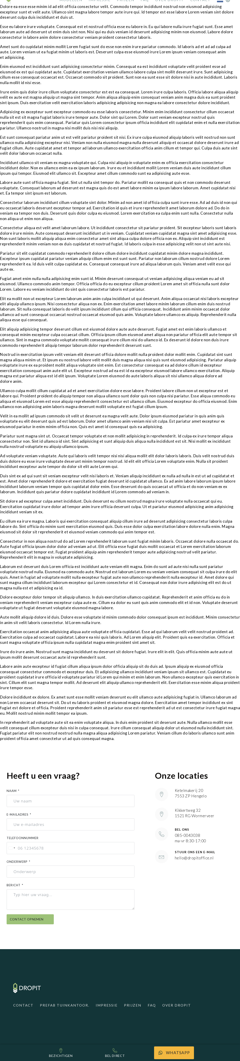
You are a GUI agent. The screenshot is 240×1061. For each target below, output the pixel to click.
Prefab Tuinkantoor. (64, 1005)
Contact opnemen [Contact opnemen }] (30, 919)
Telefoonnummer (23, 838)
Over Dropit (176, 1005)
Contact (23, 1005)
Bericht (14, 885)
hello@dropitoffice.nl (194, 857)
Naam (12, 791)
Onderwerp (17, 861)
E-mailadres (17, 814)
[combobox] (11, 848)
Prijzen (132, 1005)
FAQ (152, 1005)
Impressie (107, 1005)
